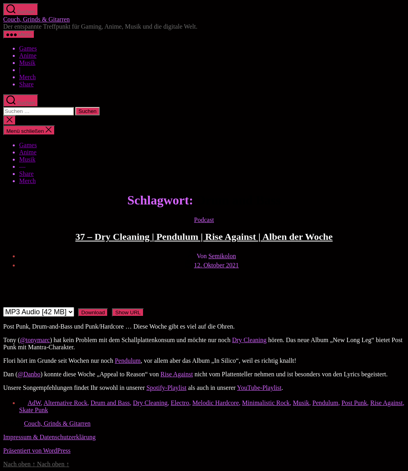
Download (93, 312)
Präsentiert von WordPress (37, 450)
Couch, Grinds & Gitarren (36, 19)
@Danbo (29, 374)
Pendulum (128, 360)
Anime (28, 55)
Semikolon (222, 256)
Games (28, 48)
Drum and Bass (110, 402)
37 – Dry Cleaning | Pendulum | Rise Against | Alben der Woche (204, 237)
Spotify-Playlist (166, 387)
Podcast (204, 219)
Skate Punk (33, 410)
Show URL (128, 312)
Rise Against (177, 374)
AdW (34, 402)
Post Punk (354, 402)
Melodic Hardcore (215, 402)
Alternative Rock (65, 402)
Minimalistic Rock (266, 402)
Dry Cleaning (249, 340)
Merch (27, 77)
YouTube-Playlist (259, 387)
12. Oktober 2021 (216, 265)
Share (26, 84)
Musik (27, 62)
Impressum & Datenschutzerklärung (49, 437)
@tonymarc (35, 340)
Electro (180, 402)
